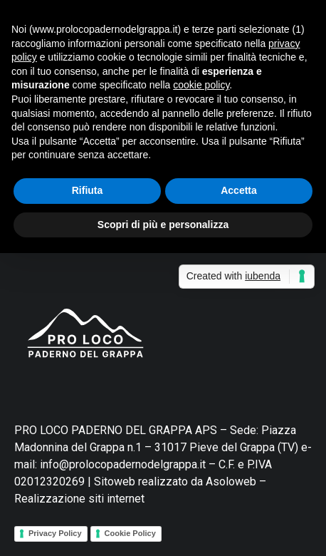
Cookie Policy (130, 533)
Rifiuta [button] (87, 190)
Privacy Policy (55, 533)
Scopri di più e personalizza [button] (163, 224)
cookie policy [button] (201, 85)
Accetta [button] (239, 190)
